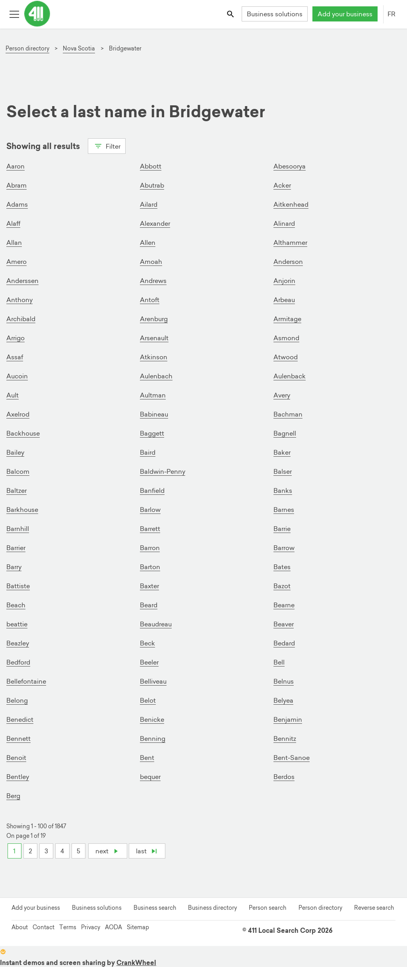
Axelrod (17, 414)
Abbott (150, 166)
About (20, 927)
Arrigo (15, 338)
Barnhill (17, 529)
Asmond (286, 338)
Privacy (90, 927)
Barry (13, 567)
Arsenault (154, 338)
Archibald (20, 319)
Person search (267, 907)
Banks (282, 490)
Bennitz (284, 738)
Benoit (16, 758)
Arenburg (154, 319)
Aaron (15, 166)
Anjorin (284, 281)
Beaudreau (156, 624)
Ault (12, 395)
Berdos (284, 777)
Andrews (153, 281)
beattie (16, 624)
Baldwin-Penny (162, 471)
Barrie (282, 529)
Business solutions (274, 14)
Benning (152, 738)
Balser (282, 471)
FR (391, 14)
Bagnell (284, 433)
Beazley (17, 643)
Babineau (154, 414)
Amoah (151, 261)
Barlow (150, 510)
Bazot (282, 586)
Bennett (18, 738)
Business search (155, 907)
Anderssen (22, 281)
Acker (282, 185)
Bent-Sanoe (291, 758)
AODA (113, 927)
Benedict (19, 719)
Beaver (283, 624)
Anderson (288, 261)
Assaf (14, 357)
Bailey (15, 452)
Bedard (284, 643)
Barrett (150, 529)
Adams (17, 204)
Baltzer (16, 490)
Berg (13, 796)
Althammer (290, 242)
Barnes (283, 510)
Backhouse (23, 433)
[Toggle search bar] (231, 14)
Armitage (287, 319)
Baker (282, 452)
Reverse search (374, 907)
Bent (147, 758)
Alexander (155, 223)
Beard (148, 605)
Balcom (17, 471)
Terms (67, 927)
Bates (282, 567)
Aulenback (289, 376)
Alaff (13, 223)
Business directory (212, 907)
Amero (16, 261)
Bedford (18, 662)
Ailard (148, 204)
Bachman (287, 414)
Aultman (153, 395)
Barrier (15, 548)
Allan (14, 242)
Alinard (284, 223)
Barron (150, 548)
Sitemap (138, 927)
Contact (43, 927)
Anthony (19, 300)
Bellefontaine (26, 681)
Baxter (149, 586)
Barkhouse (22, 510)
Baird (147, 452)
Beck (147, 643)
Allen (147, 242)
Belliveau (153, 681)
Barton (150, 567)
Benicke (152, 719)
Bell (279, 662)
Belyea (283, 700)
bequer (150, 777)
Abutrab (152, 185)
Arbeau (284, 300)
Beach (15, 605)
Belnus (283, 681)
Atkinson (153, 357)
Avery (281, 395)
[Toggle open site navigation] (14, 14)
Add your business (345, 14)
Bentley (17, 777)
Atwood (285, 357)
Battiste (18, 586)
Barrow (284, 548)
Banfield (152, 490)
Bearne (284, 605)
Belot (148, 700)
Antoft (149, 300)
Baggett (152, 433)
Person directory (320, 907)
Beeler (149, 662)
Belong (17, 700)
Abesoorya (289, 166)
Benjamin (287, 719)
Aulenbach (156, 376)
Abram (16, 185)
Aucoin (17, 376)
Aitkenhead (290, 204)
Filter (106, 145)
